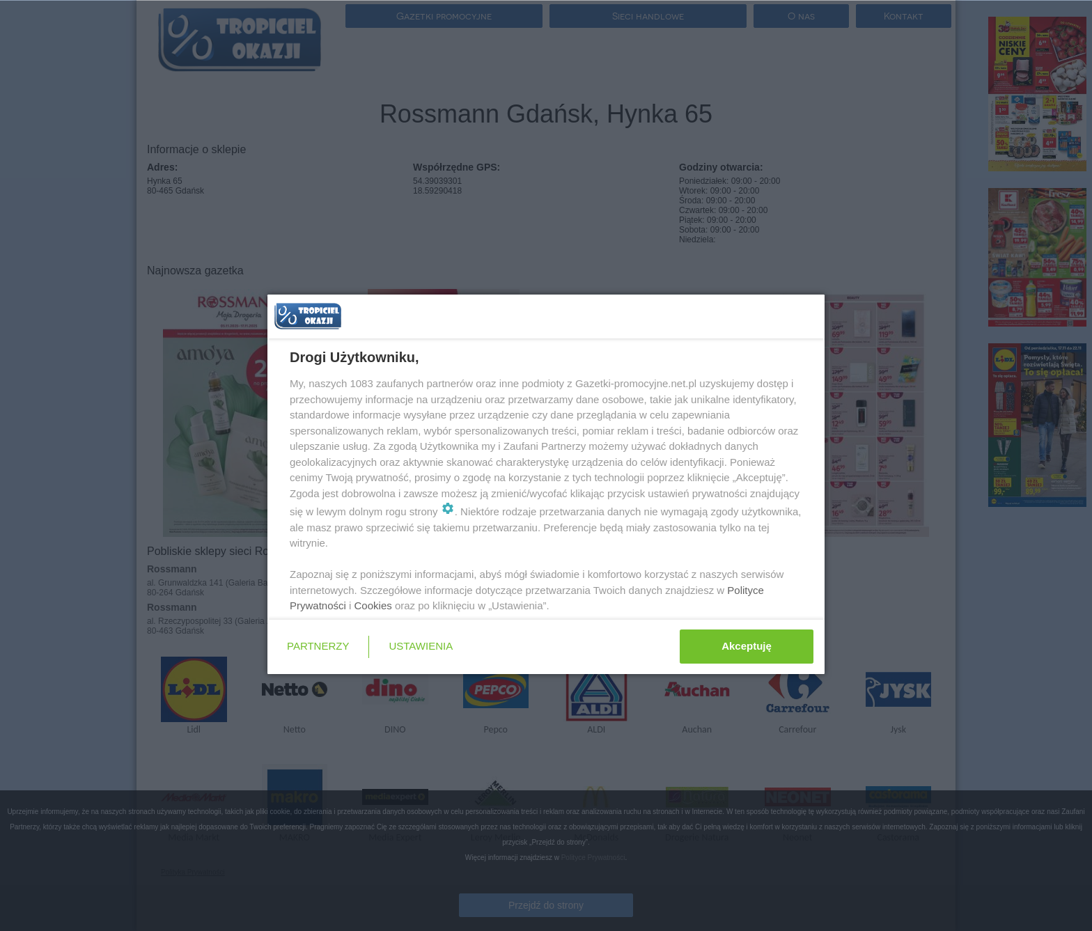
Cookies (373, 605)
